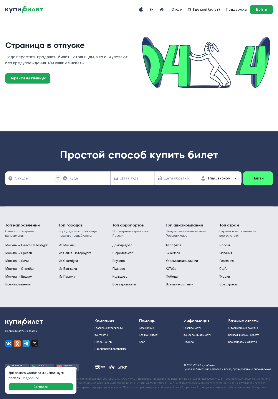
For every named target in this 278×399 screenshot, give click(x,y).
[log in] (261, 9)
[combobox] (31, 178)
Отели (176, 9)
